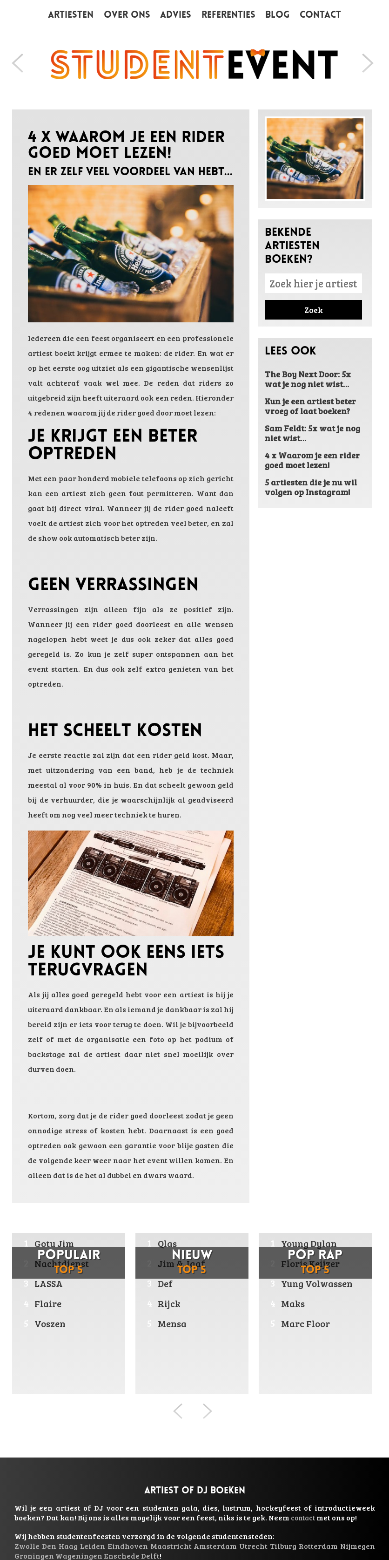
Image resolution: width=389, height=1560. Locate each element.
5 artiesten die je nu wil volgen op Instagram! (311, 487)
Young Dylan (309, 1243)
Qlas (167, 1243)
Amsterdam (215, 1546)
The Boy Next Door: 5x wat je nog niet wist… (308, 378)
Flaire (47, 1303)
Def (165, 1283)
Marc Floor (305, 1323)
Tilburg (283, 1546)
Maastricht (171, 1546)
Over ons (127, 15)
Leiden (92, 1546)
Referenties (228, 15)
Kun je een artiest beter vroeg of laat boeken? (310, 405)
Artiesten (71, 15)
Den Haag (60, 1546)
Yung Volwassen (317, 1283)
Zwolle (27, 1546)
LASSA (48, 1283)
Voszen (50, 1323)
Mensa (172, 1323)
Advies (175, 15)
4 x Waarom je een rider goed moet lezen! (312, 460)
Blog (277, 15)
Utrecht (253, 1546)
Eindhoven (127, 1546)
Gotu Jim (54, 1243)
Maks (293, 1303)
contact (303, 1517)
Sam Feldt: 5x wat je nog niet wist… (312, 432)
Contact (320, 15)
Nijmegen (357, 1546)
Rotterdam (318, 1546)
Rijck (169, 1303)
